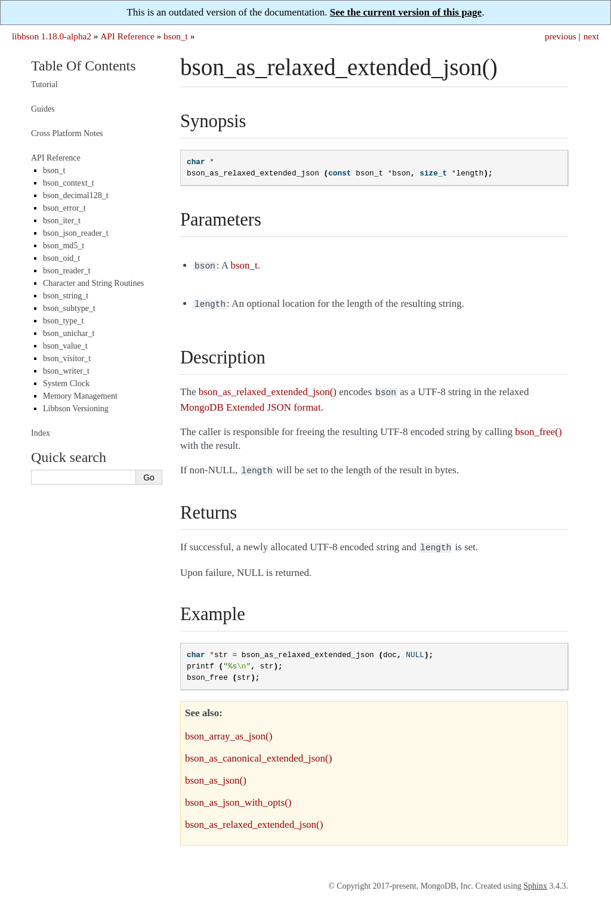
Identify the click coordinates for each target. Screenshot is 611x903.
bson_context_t (68, 182)
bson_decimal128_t (76, 195)
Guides (43, 108)
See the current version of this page (406, 12)
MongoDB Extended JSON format (250, 403)
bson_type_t (63, 320)
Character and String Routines (93, 283)
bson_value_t (65, 345)
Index (40, 433)
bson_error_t (64, 208)
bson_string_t (65, 295)
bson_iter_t (62, 220)
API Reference (127, 36)
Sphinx (535, 880)
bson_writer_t (66, 370)
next (591, 36)
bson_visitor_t (67, 358)
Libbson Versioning (76, 408)
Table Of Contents (83, 65)
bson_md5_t (63, 245)
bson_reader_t (66, 270)
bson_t (175, 36)
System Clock (66, 383)
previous (560, 36)
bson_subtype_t (69, 308)
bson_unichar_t (68, 333)
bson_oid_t (61, 258)
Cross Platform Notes (67, 133)
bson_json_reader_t (76, 233)
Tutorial (44, 84)
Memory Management (80, 396)
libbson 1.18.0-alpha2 (51, 36)
